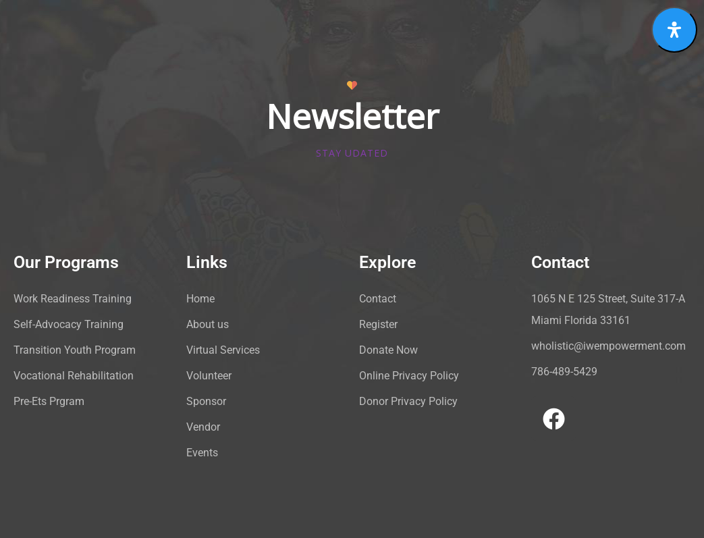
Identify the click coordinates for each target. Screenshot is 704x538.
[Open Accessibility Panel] (674, 30)
